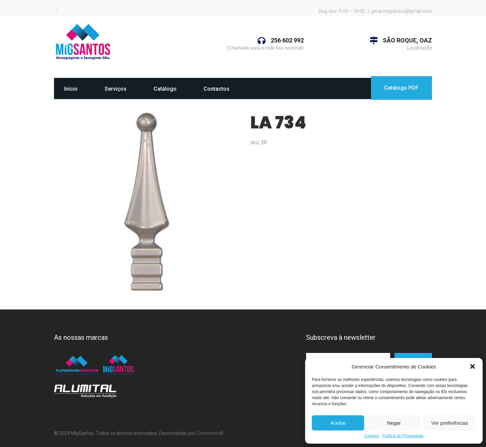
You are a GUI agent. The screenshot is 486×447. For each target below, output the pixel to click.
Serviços (116, 89)
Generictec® (209, 433)
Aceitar (338, 423)
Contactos (217, 89)
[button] (472, 366)
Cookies (371, 436)
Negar (394, 423)
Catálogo (165, 89)
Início (71, 89)
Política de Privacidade (403, 436)
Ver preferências (449, 423)
